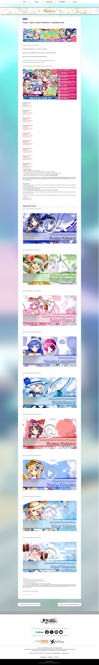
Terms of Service (65, 653)
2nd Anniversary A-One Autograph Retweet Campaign (69, 604)
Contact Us (56, 657)
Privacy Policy (57, 653)
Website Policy (43, 657)
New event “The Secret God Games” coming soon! (29, 604)
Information (29, 594)
